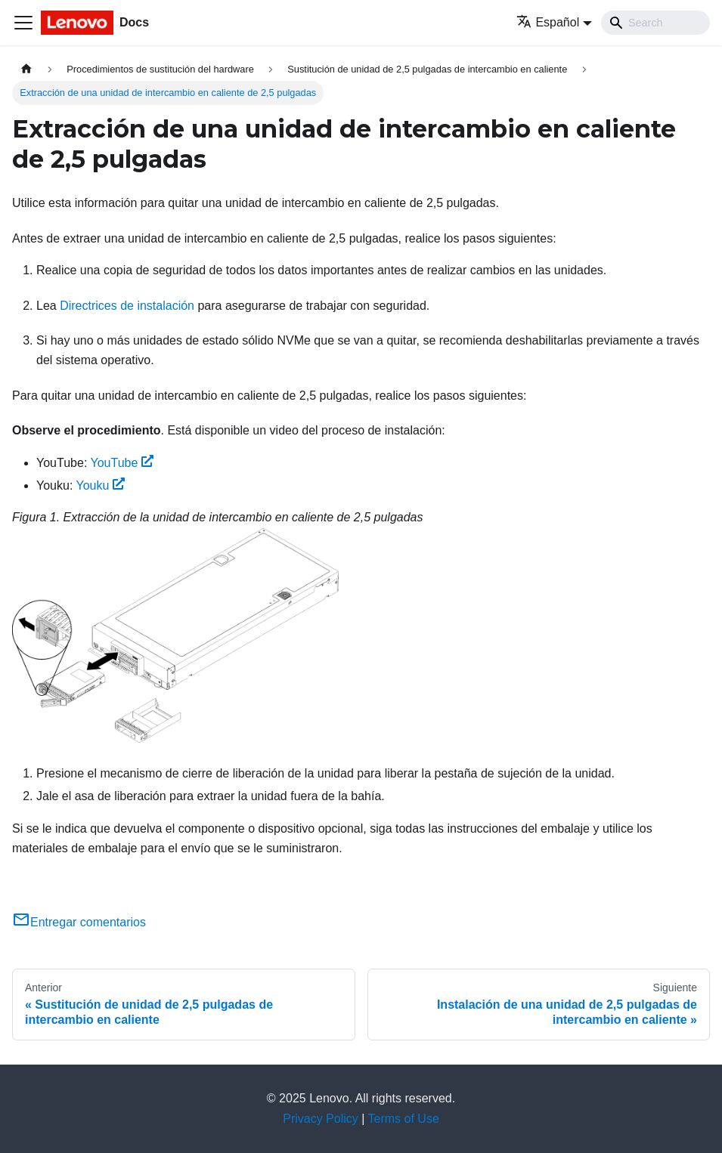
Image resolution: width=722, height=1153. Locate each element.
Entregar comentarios (79, 922)
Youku (100, 485)
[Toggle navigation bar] (23, 22)
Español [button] (547, 22)
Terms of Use (403, 1118)
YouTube (121, 462)
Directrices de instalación (127, 305)
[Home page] (26, 69)
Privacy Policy (320, 1118)
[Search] (655, 23)
